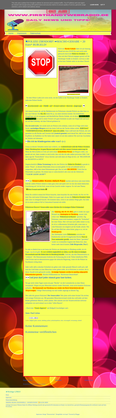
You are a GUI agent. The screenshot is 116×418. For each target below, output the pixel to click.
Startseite (58, 380)
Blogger (77, 414)
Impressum (21, 33)
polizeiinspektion (55, 320)
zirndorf (79, 320)
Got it (102, 5)
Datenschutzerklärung (11, 400)
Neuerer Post (27, 380)
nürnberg (44, 320)
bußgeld (31, 320)
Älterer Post (88, 380)
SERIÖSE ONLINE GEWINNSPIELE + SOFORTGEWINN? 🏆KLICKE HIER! (27, 402)
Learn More (94, 5)
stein (62, 320)
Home (10, 33)
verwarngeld (67, 320)
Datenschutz (35, 33)
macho (39, 320)
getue (35, 320)
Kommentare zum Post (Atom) (37, 384)
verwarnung (74, 320)
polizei (49, 320)
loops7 (66, 414)
